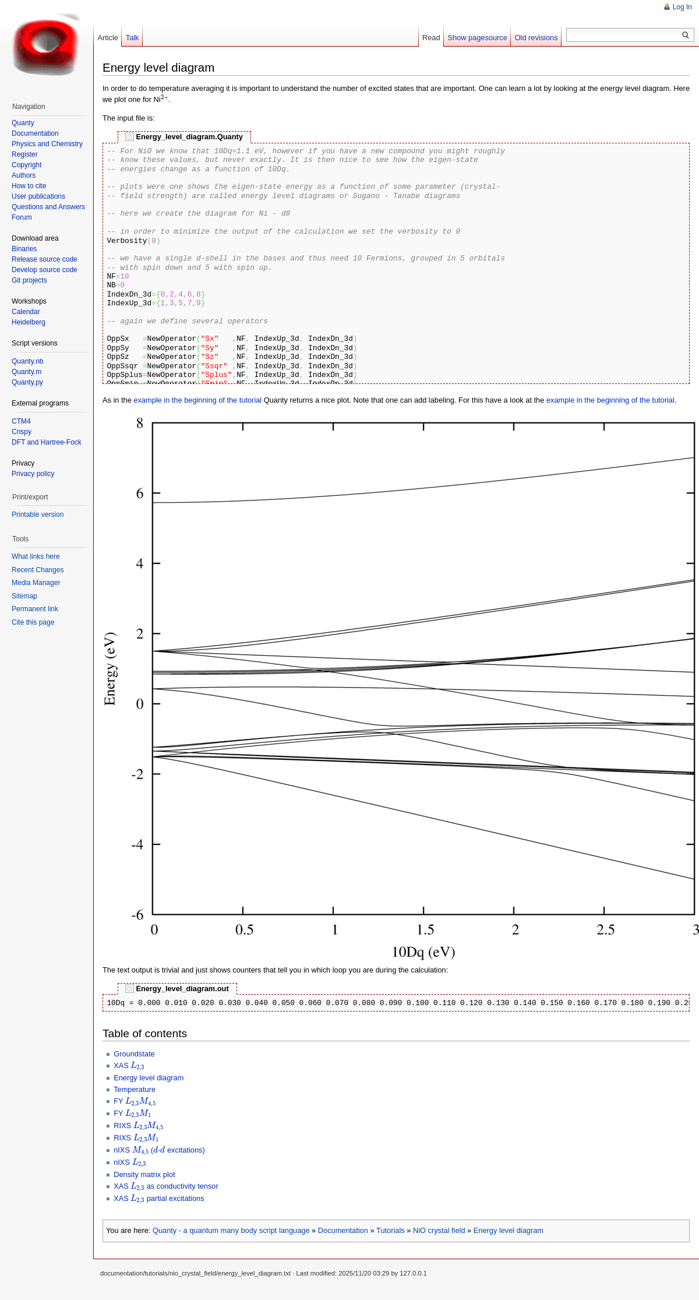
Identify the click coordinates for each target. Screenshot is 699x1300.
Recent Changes (37, 570)
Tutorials (390, 1230)
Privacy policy (33, 474)
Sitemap (24, 596)
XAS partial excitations (159, 1198)
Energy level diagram (148, 1077)
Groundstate (134, 1053)
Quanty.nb (27, 361)
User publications (38, 196)
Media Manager (36, 583)
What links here (36, 556)
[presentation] (165, 98)
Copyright (26, 165)
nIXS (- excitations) (159, 1150)
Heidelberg (28, 322)
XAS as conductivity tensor (166, 1186)
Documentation (343, 1230)
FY (135, 1101)
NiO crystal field (439, 1230)
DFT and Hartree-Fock (47, 442)
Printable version (37, 514)
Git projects (29, 280)
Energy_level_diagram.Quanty (189, 136)
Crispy (21, 432)
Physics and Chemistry (47, 144)
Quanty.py (27, 382)
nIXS (130, 1162)
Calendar (26, 312)
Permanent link (35, 609)
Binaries (24, 249)
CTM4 (21, 421)
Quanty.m (26, 372)
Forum (22, 217)
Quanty (23, 123)
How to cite (29, 186)
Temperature (135, 1089)
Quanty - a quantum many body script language (231, 1230)
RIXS (139, 1125)
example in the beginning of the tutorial (197, 400)
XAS (129, 1065)
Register (25, 154)
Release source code (44, 259)
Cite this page (33, 622)
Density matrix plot (144, 1174)
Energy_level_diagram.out (182, 988)
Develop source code (44, 270)
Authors (24, 175)
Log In (682, 7)
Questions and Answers (48, 207)
